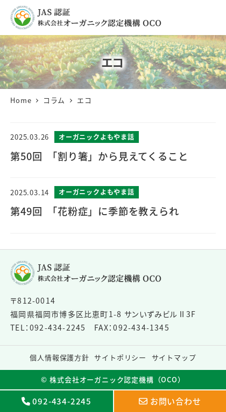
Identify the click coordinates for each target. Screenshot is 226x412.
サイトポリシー (120, 357)
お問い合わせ (175, 401)
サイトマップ (174, 357)
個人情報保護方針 (59, 357)
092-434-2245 (61, 401)
